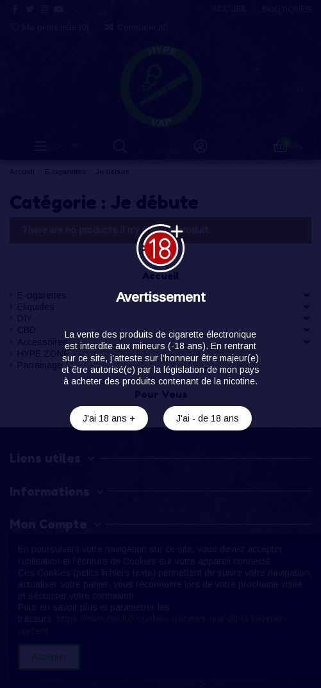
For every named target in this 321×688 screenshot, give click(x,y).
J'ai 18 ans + (109, 418)
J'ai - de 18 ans (207, 418)
